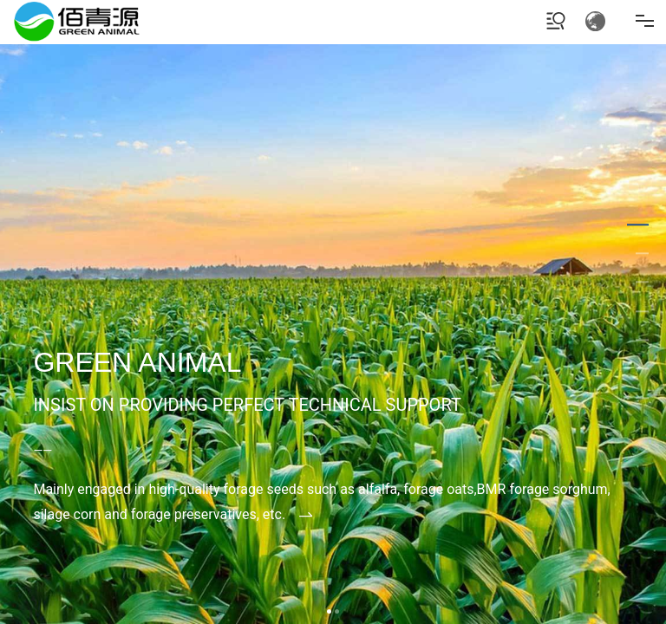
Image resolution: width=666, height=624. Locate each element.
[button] (329, 611)
